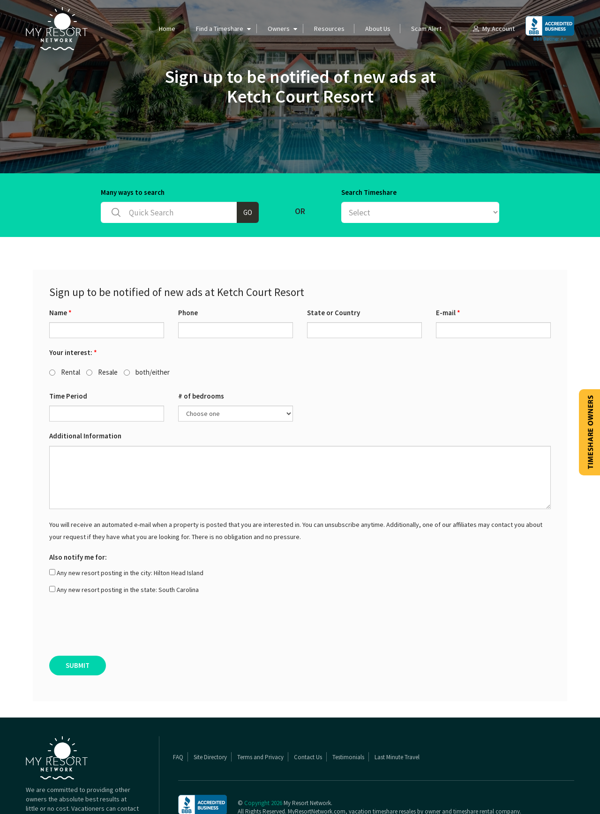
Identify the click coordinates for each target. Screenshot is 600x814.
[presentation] (120, 591)
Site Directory (210, 721)
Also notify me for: (78, 520)
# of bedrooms (201, 359)
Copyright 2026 (263, 766)
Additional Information (85, 399)
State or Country (333, 276)
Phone (188, 276)
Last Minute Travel (397, 721)
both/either (147, 335)
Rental (64, 335)
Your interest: (73, 315)
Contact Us (308, 721)
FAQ (178, 721)
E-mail (448, 276)
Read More (123, 790)
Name (60, 276)
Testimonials (348, 721)
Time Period (68, 359)
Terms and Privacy (260, 721)
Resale (102, 335)
